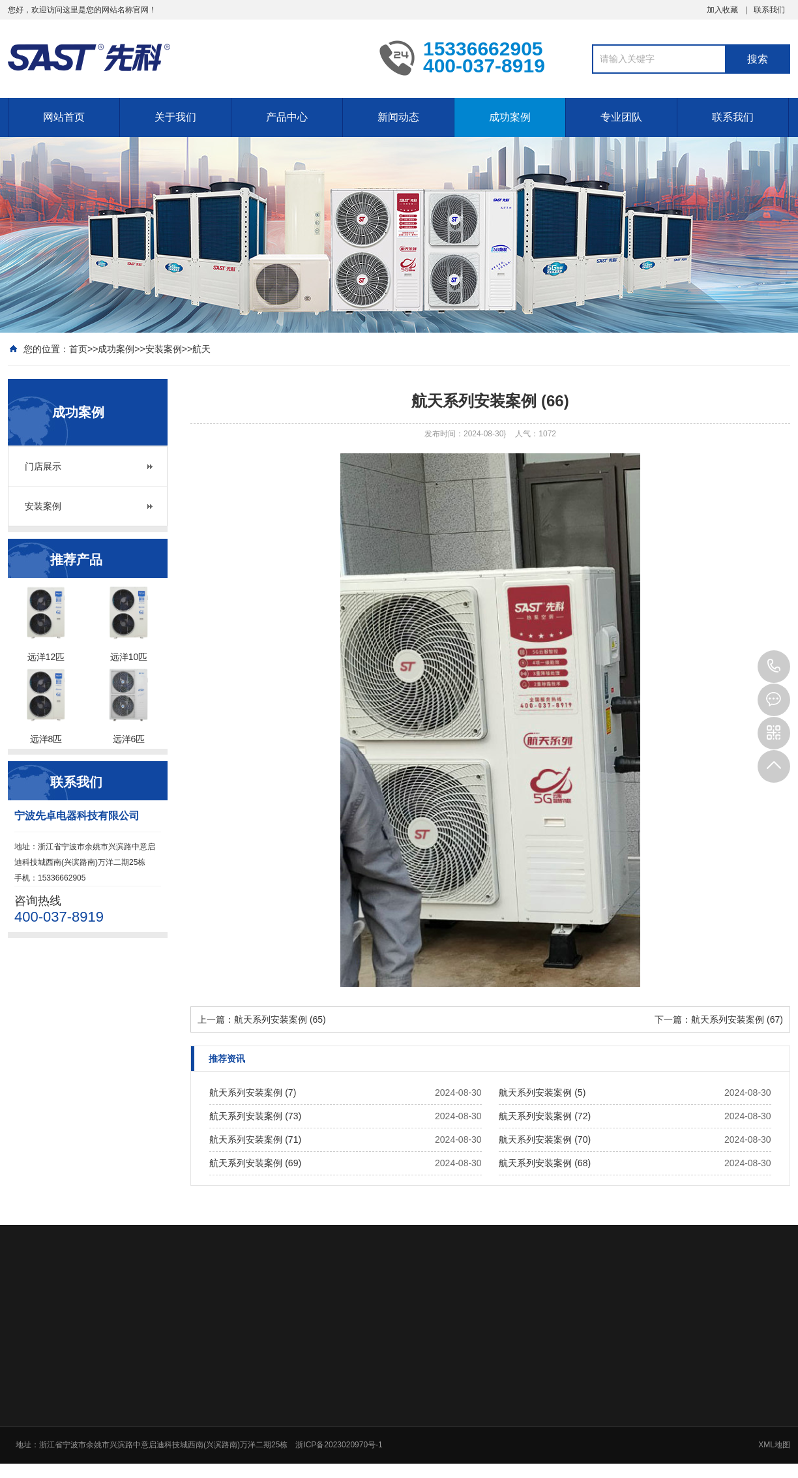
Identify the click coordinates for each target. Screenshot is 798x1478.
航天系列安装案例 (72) (545, 1116)
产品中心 (287, 117)
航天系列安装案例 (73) (255, 1116)
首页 (78, 349)
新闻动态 (398, 117)
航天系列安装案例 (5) (542, 1092)
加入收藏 (722, 9)
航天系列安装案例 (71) (255, 1139)
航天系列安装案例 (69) (255, 1163)
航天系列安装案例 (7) (252, 1092)
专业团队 (621, 117)
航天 (201, 349)
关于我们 (175, 117)
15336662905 (774, 666)
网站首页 (64, 117)
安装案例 (163, 349)
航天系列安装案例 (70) (545, 1139)
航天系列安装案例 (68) (545, 1163)
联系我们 (769, 9)
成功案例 (510, 117)
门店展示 (43, 466)
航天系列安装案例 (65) (280, 1019)
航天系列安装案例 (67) (737, 1019)
